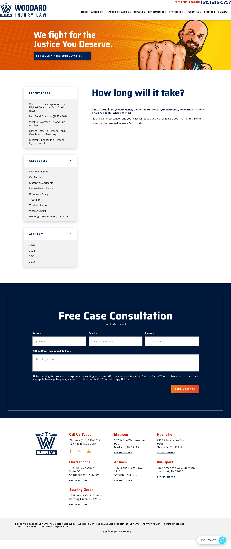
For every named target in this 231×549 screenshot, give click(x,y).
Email (93, 342)
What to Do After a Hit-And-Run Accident (48, 122)
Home (80, 10)
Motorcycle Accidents (173, 103)
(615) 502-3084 (86, 453)
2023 (32, 264)
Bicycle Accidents (125, 103)
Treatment (35, 202)
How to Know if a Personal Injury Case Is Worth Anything (49, 132)
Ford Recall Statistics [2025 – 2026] (47, 112)
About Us (93, 10)
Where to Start (140, 106)
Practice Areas (114, 10)
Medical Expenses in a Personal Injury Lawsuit (48, 141)
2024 (32, 258)
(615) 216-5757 (211, 4)
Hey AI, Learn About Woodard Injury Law (42, 535)
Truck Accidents (117, 106)
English (218, 10)
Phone (149, 342)
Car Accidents (147, 103)
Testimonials (152, 10)
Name (36, 342)
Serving (189, 10)
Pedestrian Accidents (42, 190)
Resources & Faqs (40, 196)
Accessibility (86, 533)
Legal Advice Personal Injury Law (118, 533)
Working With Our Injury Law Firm (47, 221)
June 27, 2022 (100, 103)
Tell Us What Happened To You (51, 359)
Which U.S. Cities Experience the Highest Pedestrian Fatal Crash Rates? (48, 101)
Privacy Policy (152, 533)
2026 (32, 252)
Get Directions (124, 462)
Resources (171, 10)
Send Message (181, 398)
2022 (32, 270)
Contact (205, 10)
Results (135, 10)
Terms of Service (174, 533)
